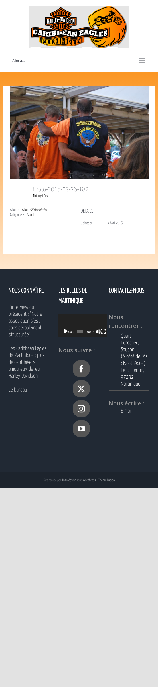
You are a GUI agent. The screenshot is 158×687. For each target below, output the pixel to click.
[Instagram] (81, 408)
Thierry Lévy (40, 196)
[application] (85, 325)
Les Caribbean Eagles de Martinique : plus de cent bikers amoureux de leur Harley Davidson (28, 362)
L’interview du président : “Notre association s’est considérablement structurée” (25, 321)
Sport (30, 215)
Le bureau (18, 390)
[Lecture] (66, 331)
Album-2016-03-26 (34, 210)
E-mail (126, 411)
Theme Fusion (106, 480)
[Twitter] (81, 388)
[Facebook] (81, 368)
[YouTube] (81, 428)
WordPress (89, 480)
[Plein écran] (109, 331)
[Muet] (102, 331)
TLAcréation (69, 480)
